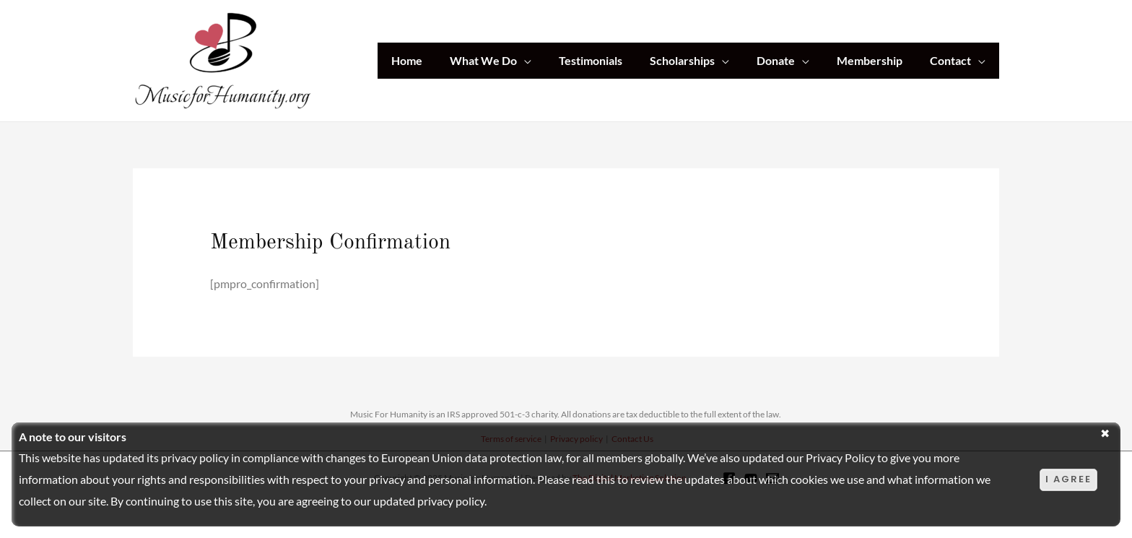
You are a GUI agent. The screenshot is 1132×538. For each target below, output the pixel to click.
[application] (548, 61)
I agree (1068, 479)
